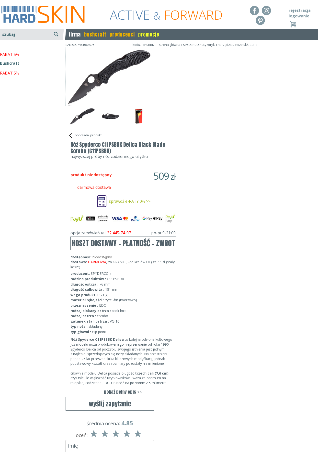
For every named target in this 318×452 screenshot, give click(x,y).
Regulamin (10, 423)
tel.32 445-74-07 (157, 430)
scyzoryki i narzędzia (217, 44)
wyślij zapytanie (110, 148)
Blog (4, 444)
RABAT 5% (9, 112)
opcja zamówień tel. (211, 138)
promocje (148, 34)
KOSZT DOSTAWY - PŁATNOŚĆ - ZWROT (211, 148)
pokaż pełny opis (212, 297)
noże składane (246, 44)
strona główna (169, 44)
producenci (122, 34)
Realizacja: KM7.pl (302, 423)
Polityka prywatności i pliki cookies (31, 437)
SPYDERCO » (189, 178)
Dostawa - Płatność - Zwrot (25, 430)
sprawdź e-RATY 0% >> (218, 106)
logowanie (299, 16)
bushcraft (95, 34)
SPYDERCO (191, 44)
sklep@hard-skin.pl (157, 437)
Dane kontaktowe (157, 423)
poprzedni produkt (85, 135)
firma (75, 34)
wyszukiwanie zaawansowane (32, 52)
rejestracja (300, 10)
